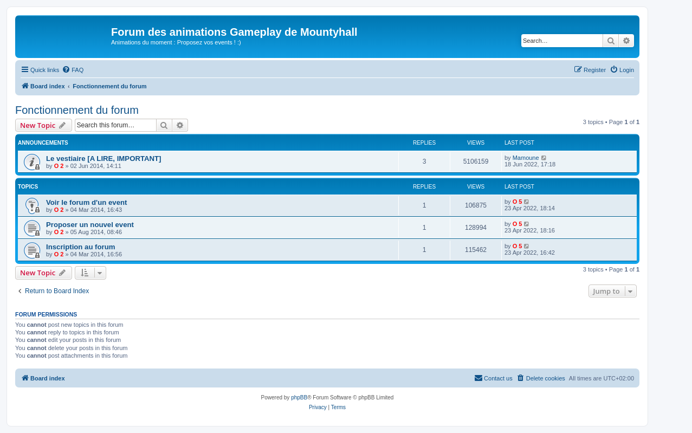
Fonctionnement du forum (77, 110)
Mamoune (526, 157)
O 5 (517, 201)
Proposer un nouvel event (90, 225)
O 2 (59, 166)
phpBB (299, 397)
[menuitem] (72, 69)
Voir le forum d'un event (86, 202)
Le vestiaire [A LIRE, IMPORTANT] (103, 158)
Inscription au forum (80, 247)
